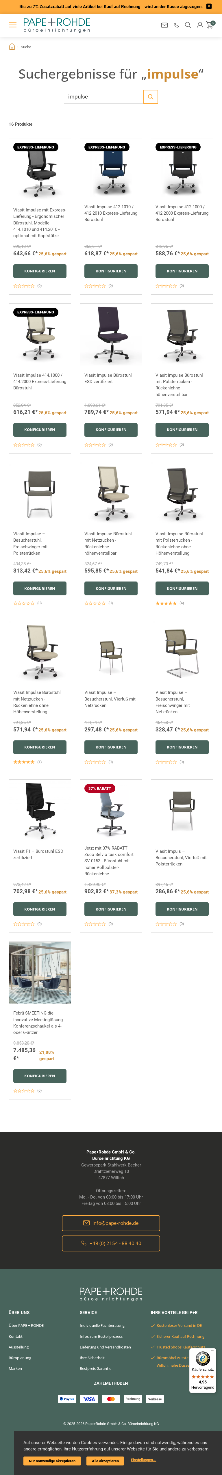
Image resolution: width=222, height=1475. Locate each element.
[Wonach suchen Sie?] (104, 97)
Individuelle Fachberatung (102, 1325)
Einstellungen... (143, 1460)
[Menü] (212, 1351)
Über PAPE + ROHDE (26, 1325)
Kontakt (16, 1336)
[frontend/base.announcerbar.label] (209, 7)
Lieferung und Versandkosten (105, 1347)
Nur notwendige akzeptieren (52, 1461)
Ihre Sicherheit (92, 1357)
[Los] (150, 97)
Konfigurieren (39, 271)
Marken (15, 1368)
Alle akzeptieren (105, 1461)
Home (12, 47)
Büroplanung (20, 1357)
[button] (176, 25)
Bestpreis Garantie (95, 1368)
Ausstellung (19, 1347)
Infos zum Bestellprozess (101, 1336)
